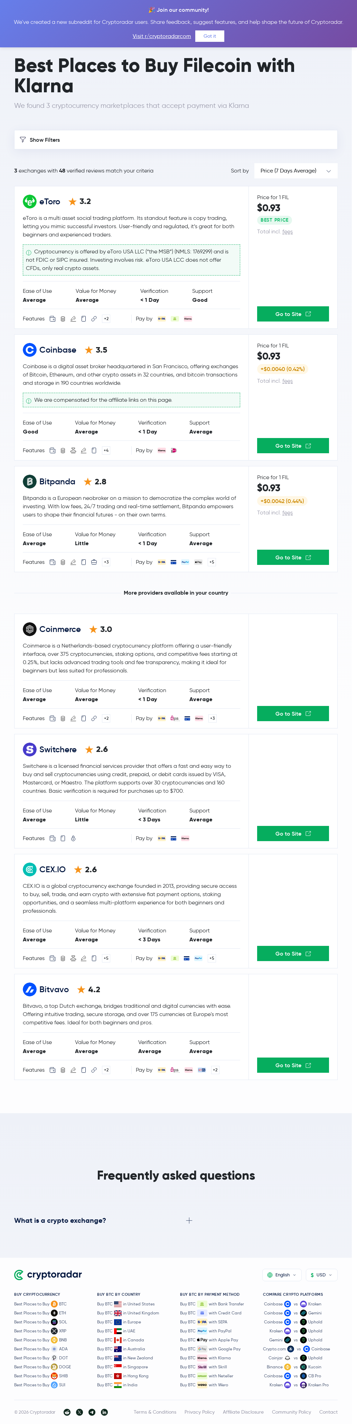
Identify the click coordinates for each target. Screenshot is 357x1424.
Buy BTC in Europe (119, 1322)
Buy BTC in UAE (116, 1331)
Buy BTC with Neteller (206, 1375)
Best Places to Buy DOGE (42, 1366)
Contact (328, 1412)
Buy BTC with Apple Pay (209, 1340)
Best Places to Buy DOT (41, 1358)
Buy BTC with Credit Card (211, 1313)
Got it (210, 36)
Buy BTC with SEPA (203, 1322)
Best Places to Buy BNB (40, 1340)
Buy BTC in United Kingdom (128, 1313)
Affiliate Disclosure (243, 1412)
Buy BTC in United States (125, 1304)
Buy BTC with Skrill (203, 1366)
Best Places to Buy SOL (40, 1322)
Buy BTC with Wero (204, 1384)
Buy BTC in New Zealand (125, 1358)
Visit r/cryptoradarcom (162, 36)
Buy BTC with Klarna (205, 1358)
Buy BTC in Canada (120, 1340)
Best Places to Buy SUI (39, 1384)
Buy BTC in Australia (121, 1349)
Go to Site (293, 313)
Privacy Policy (200, 1412)
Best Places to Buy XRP (40, 1331)
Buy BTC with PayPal (206, 1331)
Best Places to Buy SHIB (41, 1375)
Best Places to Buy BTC (40, 1304)
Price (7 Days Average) (288, 170)
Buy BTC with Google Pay (210, 1349)
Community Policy (291, 1412)
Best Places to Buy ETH (40, 1313)
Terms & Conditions (155, 1412)
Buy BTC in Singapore (122, 1367)
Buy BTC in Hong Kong (123, 1376)
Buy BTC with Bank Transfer (212, 1304)
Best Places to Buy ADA (41, 1349)
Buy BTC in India (117, 1385)
